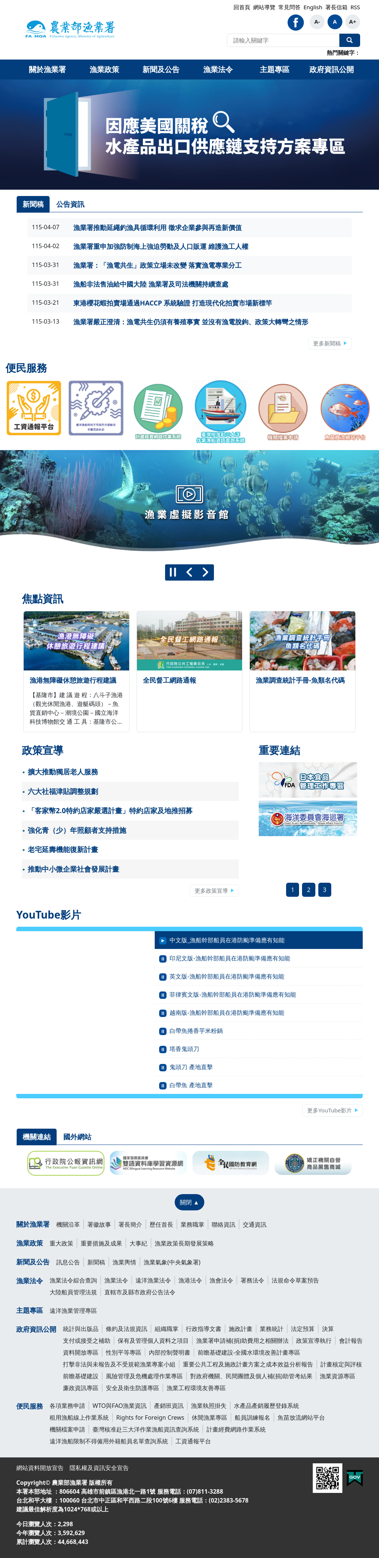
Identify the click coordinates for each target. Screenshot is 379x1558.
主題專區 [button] (274, 69)
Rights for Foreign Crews (150, 1417)
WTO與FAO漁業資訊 (120, 1406)
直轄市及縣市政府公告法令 (139, 1292)
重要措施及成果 (101, 1243)
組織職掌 (166, 1329)
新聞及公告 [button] (161, 69)
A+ (352, 21)
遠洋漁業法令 (153, 1280)
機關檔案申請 (67, 1429)
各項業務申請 (67, 1406)
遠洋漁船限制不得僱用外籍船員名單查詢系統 (109, 1441)
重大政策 (61, 1243)
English (312, 7)
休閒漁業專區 (209, 1417)
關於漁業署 (33, 1224)
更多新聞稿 (327, 343)
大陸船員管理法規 (73, 1292)
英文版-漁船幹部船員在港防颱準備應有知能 (227, 976)
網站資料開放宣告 (40, 1468)
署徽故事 (99, 1224)
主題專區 (29, 1310)
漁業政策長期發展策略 (184, 1243)
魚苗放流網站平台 (301, 1417)
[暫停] (173, 572)
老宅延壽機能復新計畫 (63, 849)
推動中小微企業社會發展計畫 (73, 869)
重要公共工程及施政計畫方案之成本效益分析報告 (248, 1364)
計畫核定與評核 (341, 1364)
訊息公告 (68, 1262)
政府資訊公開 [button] (331, 69)
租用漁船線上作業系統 (79, 1417)
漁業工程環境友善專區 (196, 1388)
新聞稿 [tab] (33, 204)
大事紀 (138, 1243)
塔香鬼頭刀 (184, 1049)
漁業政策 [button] (104, 69)
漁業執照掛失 (209, 1406)
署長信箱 (336, 7)
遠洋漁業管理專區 (73, 1311)
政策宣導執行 (314, 1340)
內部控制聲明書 (169, 1352)
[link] (189, 135)
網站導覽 (264, 7)
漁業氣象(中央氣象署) (172, 1262)
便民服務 (29, 1406)
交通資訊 (254, 1224)
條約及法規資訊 (126, 1329)
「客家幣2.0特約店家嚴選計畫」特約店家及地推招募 (110, 810)
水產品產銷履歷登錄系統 (266, 1406)
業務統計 (272, 1329)
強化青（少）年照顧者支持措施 (77, 830)
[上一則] (189, 572)
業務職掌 (192, 1224)
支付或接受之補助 (86, 1340)
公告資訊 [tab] (70, 204)
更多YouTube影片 (329, 1110)
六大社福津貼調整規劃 (63, 791)
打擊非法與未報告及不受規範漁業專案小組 (119, 1364)
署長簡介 (130, 1224)
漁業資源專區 (337, 1376)
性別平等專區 (123, 1352)
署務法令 (252, 1280)
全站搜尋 (349, 40)
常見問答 (289, 7)
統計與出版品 (80, 1329)
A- (317, 21)
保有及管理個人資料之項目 (153, 1340)
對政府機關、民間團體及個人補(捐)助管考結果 (251, 1376)
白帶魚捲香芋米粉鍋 (196, 1031)
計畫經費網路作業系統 (236, 1429)
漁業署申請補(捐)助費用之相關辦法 (242, 1340)
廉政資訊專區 (80, 1388)
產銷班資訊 (169, 1406)
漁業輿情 (124, 1262)
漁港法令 (190, 1280)
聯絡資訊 (223, 1224)
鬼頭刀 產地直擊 (191, 1067)
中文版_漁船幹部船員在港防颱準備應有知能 (227, 940)
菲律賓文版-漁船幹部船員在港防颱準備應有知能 (233, 994)
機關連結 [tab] (37, 1137)
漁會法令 (221, 1280)
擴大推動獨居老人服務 (63, 772)
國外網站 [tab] (77, 1137)
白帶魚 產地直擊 (191, 1085)
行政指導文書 (203, 1329)
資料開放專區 (80, 1352)
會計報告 (351, 1340)
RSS (355, 7)
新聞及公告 (33, 1261)
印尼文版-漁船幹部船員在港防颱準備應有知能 (230, 958)
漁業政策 (29, 1242)
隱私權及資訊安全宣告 (99, 1468)
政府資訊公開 (36, 1329)
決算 (328, 1329)
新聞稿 (96, 1262)
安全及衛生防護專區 (132, 1388)
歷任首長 (161, 1224)
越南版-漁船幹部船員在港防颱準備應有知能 (227, 1012)
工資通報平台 (193, 1441)
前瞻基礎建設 (80, 1376)
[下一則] (206, 572)
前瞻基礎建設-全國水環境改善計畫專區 (249, 1352)
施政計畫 (240, 1329)
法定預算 (303, 1329)
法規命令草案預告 (295, 1280)
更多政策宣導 (211, 890)
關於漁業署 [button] (47, 69)
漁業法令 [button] (218, 69)
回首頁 (242, 7)
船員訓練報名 (252, 1417)
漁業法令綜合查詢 (73, 1280)
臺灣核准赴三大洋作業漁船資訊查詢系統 (146, 1429)
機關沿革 (68, 1224)
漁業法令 (29, 1280)
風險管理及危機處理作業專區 (144, 1376)
